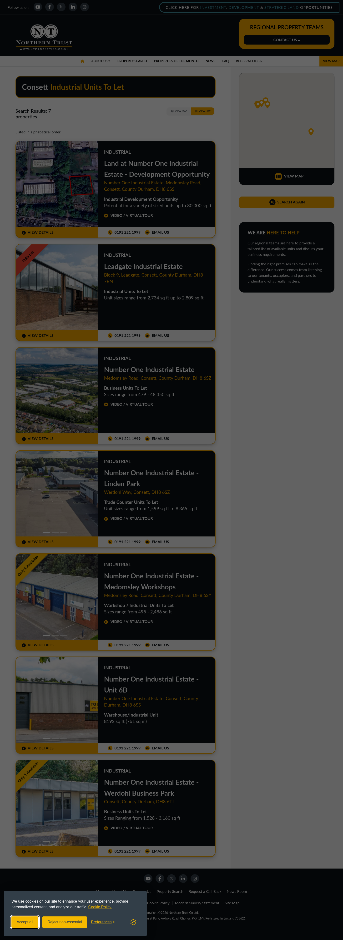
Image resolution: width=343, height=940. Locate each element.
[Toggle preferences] (103, 922)
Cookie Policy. (100, 907)
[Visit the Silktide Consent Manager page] (133, 922)
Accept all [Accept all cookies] (25, 922)
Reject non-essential (64, 922)
